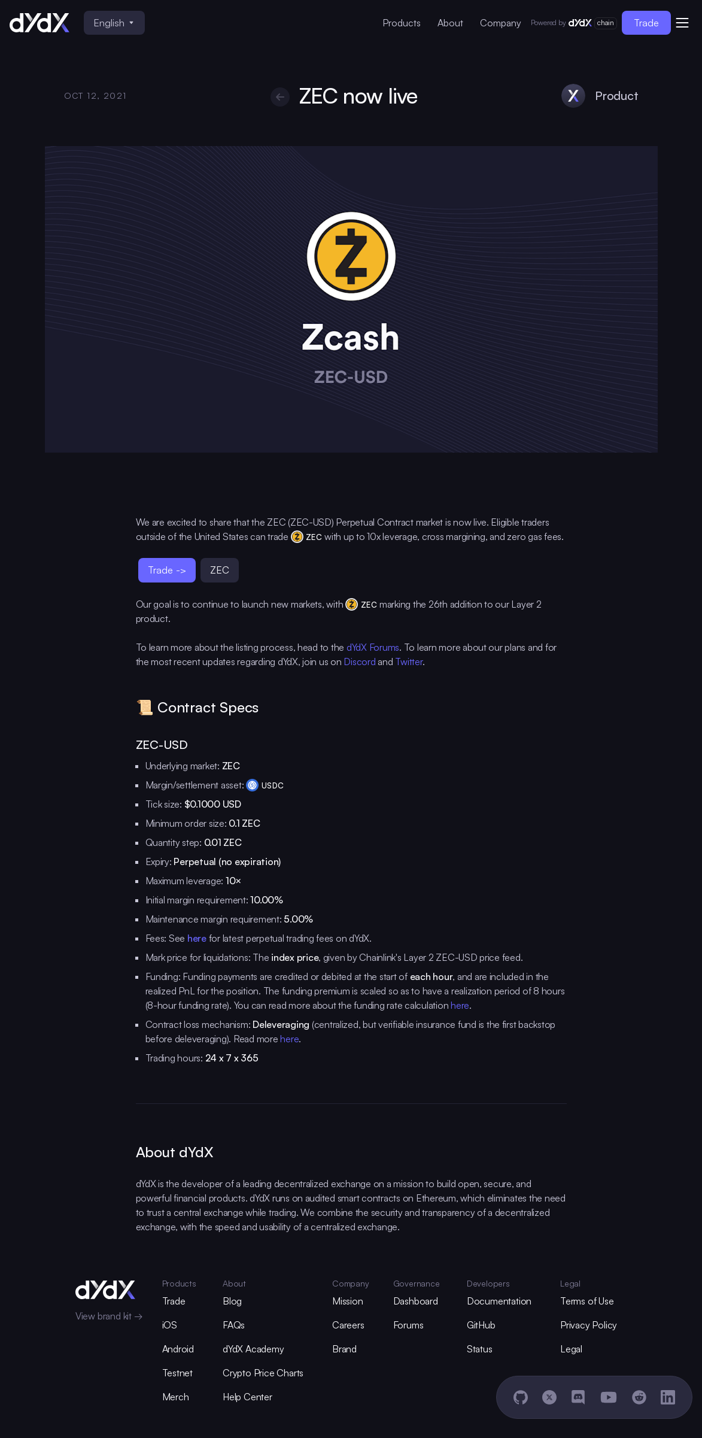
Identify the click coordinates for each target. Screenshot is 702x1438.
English (113, 22)
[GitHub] (520, 1397)
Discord (359, 662)
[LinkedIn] (668, 1397)
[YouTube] (609, 1397)
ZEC (219, 569)
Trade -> (167, 569)
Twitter (408, 662)
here (460, 1005)
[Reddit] (639, 1397)
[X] (549, 1397)
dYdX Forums (373, 647)
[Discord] (578, 1397)
